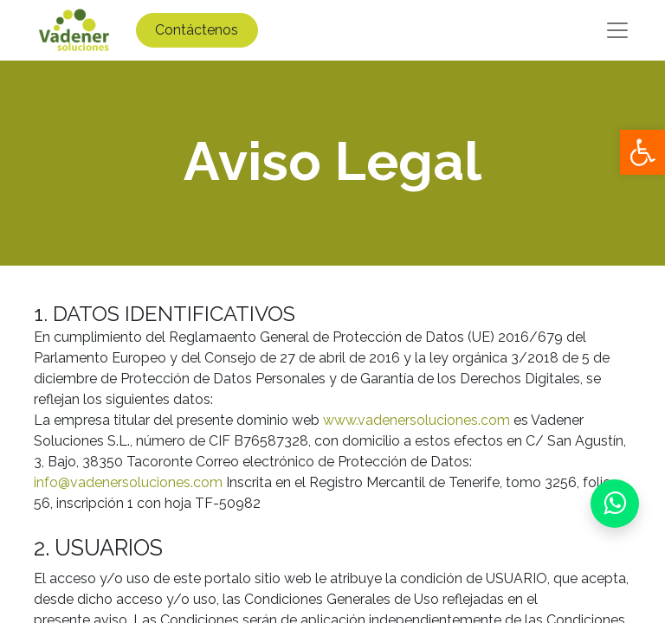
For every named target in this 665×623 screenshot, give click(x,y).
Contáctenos (196, 30)
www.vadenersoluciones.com (416, 420)
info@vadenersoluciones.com (128, 482)
